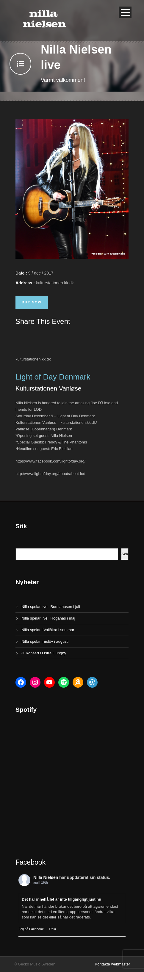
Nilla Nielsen (45, 877)
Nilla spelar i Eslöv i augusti (44, 641)
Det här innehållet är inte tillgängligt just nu (61, 899)
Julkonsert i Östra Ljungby (43, 653)
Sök (124, 554)
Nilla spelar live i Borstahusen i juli (50, 606)
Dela (52, 929)
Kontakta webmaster (112, 964)
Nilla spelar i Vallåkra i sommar (47, 630)
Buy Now (32, 302)
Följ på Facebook (30, 929)
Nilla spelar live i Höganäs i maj (48, 618)
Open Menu (125, 12)
